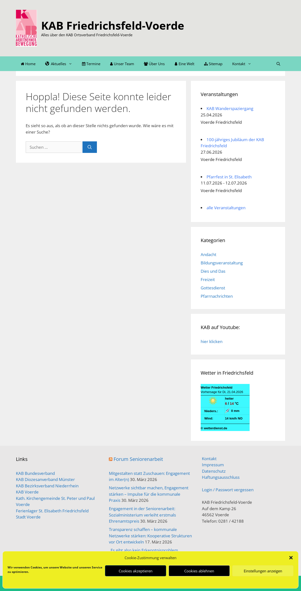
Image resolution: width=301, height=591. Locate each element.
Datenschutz (214, 471)
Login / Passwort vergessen (228, 489)
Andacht (208, 254)
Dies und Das (213, 271)
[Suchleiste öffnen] (278, 63)
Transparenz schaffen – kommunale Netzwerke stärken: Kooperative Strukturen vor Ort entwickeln (150, 536)
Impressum (213, 465)
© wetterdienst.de (214, 428)
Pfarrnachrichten (217, 296)
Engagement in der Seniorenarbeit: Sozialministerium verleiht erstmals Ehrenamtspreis (142, 515)
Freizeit (208, 279)
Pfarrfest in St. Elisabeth (229, 177)
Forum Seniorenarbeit (138, 459)
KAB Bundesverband (35, 473)
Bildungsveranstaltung (222, 263)
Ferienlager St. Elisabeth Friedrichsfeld (52, 511)
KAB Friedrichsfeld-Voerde (112, 25)
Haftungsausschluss (221, 477)
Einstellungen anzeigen (263, 570)
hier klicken (211, 341)
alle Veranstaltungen (226, 207)
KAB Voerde (27, 492)
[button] (291, 557)
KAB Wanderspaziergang (230, 108)
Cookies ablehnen (199, 570)
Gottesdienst (213, 288)
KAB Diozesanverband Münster (45, 479)
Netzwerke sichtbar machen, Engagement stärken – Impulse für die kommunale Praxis (148, 494)
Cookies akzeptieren (135, 570)
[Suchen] (89, 147)
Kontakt (244, 63)
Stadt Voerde (28, 517)
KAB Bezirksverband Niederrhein (47, 486)
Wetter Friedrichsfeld (216, 387)
